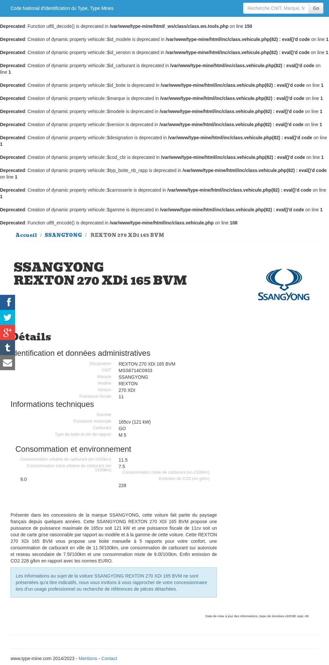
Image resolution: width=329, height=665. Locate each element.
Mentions (88, 658)
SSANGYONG (63, 235)
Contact (109, 658)
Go (316, 8)
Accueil (26, 235)
